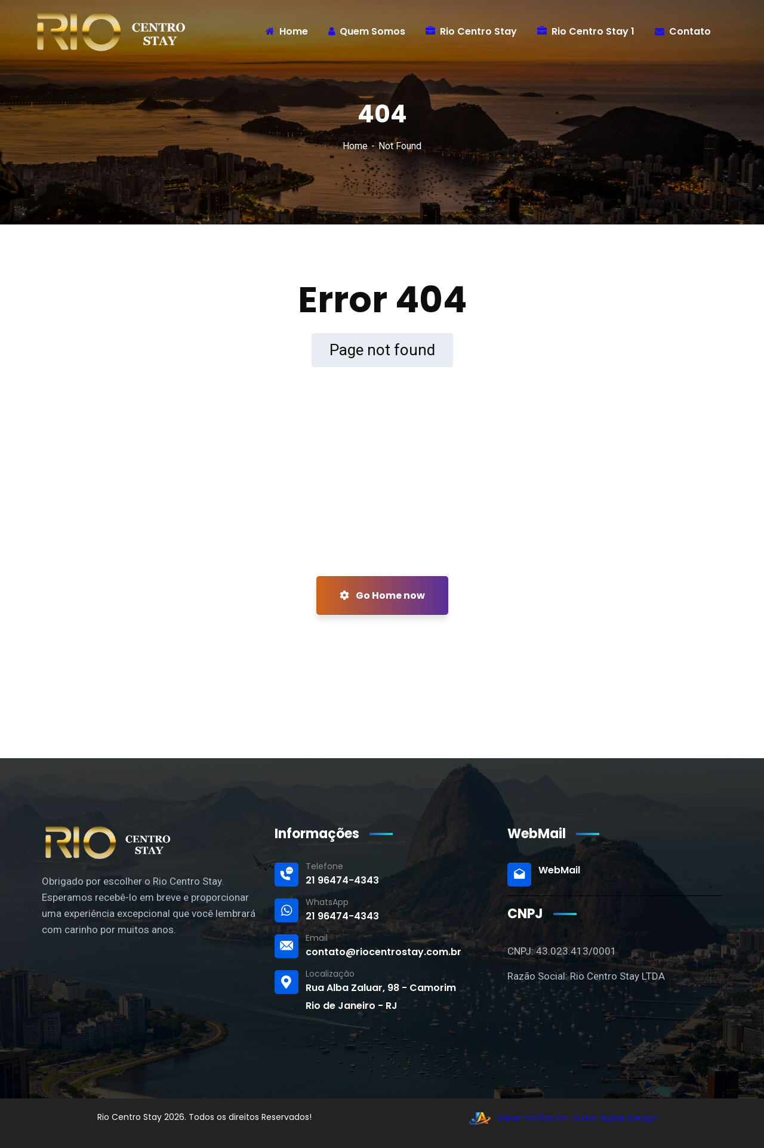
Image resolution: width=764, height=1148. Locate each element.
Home (355, 146)
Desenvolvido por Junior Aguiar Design (560, 1118)
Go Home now (382, 595)
